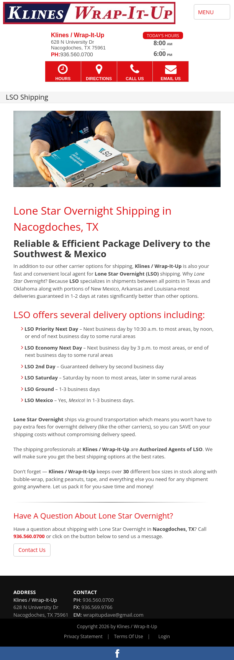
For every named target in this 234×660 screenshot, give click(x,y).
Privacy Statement (83, 636)
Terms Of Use (128, 636)
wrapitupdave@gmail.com (113, 614)
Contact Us (32, 549)
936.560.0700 (29, 536)
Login (164, 636)
